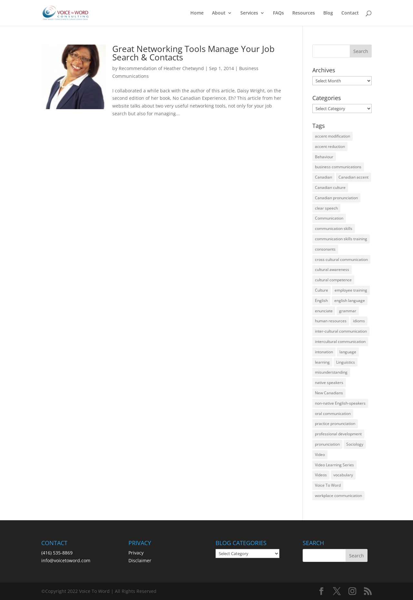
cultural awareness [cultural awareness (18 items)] (332, 269)
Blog (328, 13)
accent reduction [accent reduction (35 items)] (330, 146)
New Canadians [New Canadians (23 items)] (329, 393)
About (219, 13)
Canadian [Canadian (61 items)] (323, 177)
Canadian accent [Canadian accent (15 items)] (353, 177)
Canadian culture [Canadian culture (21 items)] (330, 187)
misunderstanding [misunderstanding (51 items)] (331, 372)
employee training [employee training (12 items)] (351, 290)
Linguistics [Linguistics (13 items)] (345, 362)
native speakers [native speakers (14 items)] (329, 382)
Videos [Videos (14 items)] (321, 475)
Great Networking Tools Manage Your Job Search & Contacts (193, 53)
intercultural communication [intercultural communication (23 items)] (340, 341)
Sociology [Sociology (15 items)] (354, 444)
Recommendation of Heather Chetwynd (161, 68)
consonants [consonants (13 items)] (325, 249)
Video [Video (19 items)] (320, 454)
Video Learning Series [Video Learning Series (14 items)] (334, 465)
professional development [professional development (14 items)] (338, 434)
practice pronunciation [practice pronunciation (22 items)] (335, 423)
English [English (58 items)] (321, 300)
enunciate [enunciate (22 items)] (324, 311)
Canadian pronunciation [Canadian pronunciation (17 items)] (336, 198)
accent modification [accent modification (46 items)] (332, 136)
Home (197, 13)
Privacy (136, 553)
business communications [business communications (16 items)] (338, 167)
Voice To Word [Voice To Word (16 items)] (328, 485)
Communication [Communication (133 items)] (329, 218)
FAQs (278, 13)
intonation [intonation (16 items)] (324, 352)
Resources (303, 13)
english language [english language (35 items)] (349, 300)
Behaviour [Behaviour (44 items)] (324, 157)
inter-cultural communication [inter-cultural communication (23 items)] (341, 331)
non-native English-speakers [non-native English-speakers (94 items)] (340, 403)
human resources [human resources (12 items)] (331, 321)
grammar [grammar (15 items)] (347, 311)
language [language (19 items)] (347, 352)
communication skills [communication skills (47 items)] (333, 228)
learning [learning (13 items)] (322, 362)
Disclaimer (139, 560)
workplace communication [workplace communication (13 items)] (338, 495)
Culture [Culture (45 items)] (321, 290)
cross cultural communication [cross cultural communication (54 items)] (341, 259)
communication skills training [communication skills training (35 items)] (341, 239)
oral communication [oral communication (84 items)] (333, 413)
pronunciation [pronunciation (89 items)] (327, 444)
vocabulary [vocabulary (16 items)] (343, 475)
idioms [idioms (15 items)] (359, 321)
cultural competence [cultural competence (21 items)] (333, 280)
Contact (350, 13)
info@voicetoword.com (65, 560)
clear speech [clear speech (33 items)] (326, 208)
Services (249, 13)
